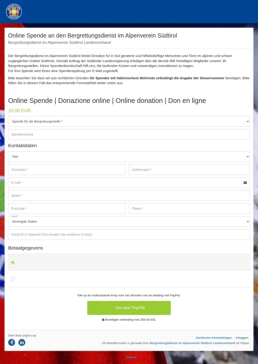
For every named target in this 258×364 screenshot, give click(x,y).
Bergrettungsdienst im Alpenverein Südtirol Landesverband (192, 343)
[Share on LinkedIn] (21, 342)
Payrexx (131, 357)
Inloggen (242, 337)
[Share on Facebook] (11, 342)
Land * (15, 216)
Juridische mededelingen (214, 337)
